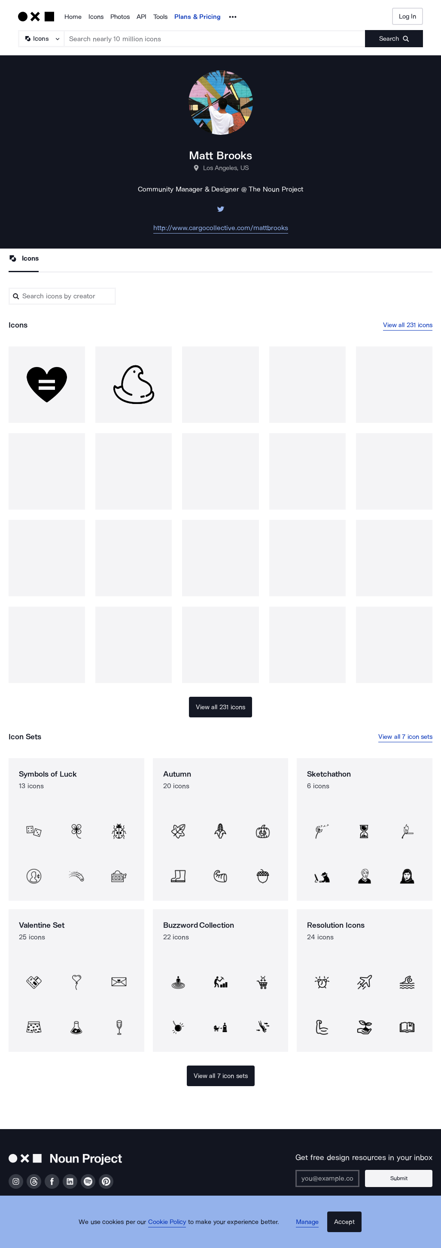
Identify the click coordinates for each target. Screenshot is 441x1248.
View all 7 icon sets (405, 738)
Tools (160, 17)
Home (73, 17)
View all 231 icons (408, 326)
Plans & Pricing (197, 17)
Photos (120, 17)
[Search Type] (41, 38)
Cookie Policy (174, 1233)
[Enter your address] (340, 1178)
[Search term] (215, 38)
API (141, 17)
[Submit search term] (394, 38)
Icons (95, 17)
